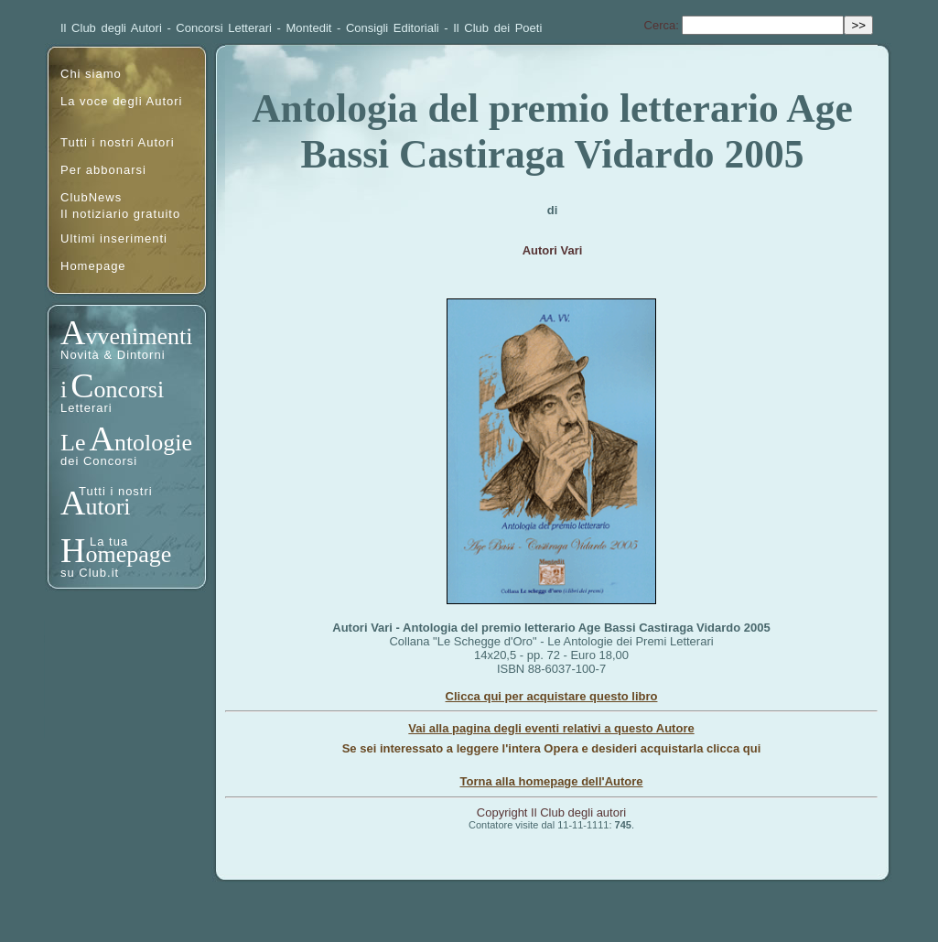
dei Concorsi (98, 461)
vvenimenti (138, 336)
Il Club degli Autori (111, 28)
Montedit (309, 28)
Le (72, 442)
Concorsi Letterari (224, 28)
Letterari (86, 408)
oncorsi (129, 389)
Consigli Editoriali (392, 28)
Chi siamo (91, 74)
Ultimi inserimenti (113, 238)
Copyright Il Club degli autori (551, 812)
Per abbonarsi (103, 170)
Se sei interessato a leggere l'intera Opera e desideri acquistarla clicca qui (551, 748)
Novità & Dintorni (113, 355)
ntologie (153, 442)
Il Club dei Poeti (497, 28)
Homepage (93, 266)
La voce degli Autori (121, 101)
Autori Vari (553, 250)
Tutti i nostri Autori (117, 142)
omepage (128, 554)
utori (107, 506)
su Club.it (89, 572)
